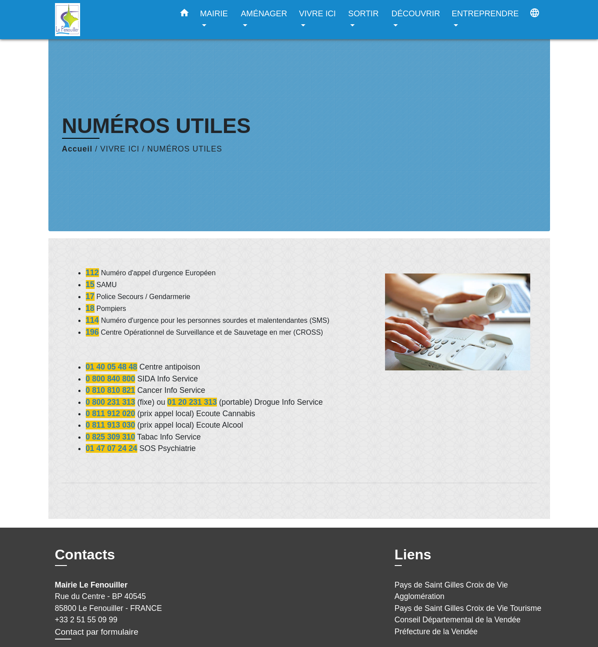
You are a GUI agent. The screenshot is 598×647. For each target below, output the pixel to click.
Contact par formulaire (97, 631)
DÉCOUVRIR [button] (416, 13)
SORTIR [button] (363, 13)
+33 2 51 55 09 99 (86, 619)
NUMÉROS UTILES (184, 148)
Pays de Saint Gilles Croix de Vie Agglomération (451, 590)
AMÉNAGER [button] (264, 13)
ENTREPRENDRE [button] (484, 13)
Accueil (77, 148)
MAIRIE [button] (214, 13)
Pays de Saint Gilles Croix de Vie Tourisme (468, 608)
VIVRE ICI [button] (317, 13)
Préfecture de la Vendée (436, 631)
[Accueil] (110, 19)
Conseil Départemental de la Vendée (458, 619)
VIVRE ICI (119, 148)
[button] (184, 14)
